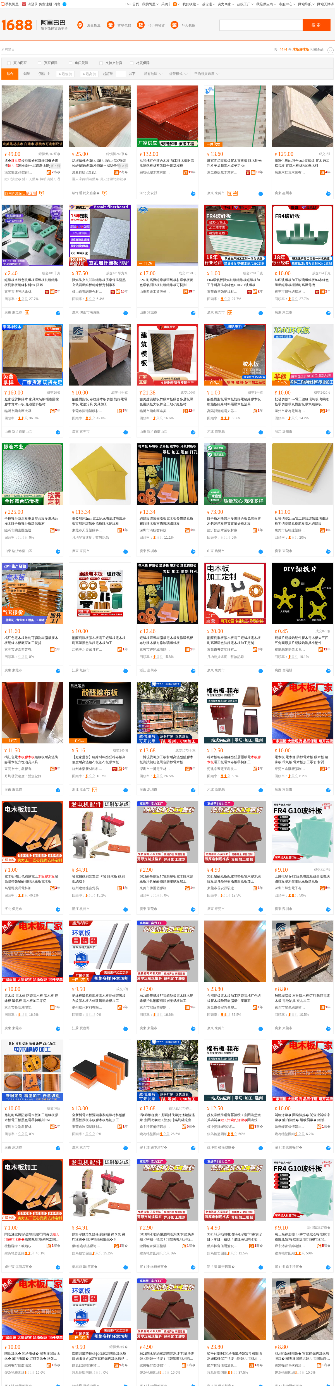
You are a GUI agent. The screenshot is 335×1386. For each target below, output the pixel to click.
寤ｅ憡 (56, 166)
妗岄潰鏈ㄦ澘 (50, 179)
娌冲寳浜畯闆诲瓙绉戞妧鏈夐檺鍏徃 (222, 1127)
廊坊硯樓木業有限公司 (155, 172)
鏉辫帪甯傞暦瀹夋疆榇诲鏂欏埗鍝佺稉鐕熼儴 (19, 1365)
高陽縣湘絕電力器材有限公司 (222, 411)
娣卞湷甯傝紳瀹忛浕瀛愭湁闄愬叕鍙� (290, 1246)
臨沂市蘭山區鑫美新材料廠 (155, 411)
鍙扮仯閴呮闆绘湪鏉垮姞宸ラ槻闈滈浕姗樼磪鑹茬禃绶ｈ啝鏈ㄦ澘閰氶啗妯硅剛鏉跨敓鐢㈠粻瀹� (234, 1356)
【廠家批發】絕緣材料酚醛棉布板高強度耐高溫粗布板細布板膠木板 (99, 759)
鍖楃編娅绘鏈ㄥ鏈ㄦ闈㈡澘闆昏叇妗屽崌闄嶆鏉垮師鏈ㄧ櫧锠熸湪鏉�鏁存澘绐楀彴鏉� (99, 163)
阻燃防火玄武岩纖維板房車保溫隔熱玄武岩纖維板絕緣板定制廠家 (99, 282)
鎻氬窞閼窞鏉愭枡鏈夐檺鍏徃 (87, 1365)
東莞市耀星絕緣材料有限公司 (290, 1007)
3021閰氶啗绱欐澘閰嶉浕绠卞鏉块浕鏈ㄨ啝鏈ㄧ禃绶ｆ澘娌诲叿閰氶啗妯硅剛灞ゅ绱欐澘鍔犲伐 (167, 1237)
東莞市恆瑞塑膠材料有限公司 (87, 411)
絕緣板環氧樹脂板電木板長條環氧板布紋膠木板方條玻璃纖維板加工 (99, 998)
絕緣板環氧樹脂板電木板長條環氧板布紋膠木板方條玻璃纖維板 (166, 521)
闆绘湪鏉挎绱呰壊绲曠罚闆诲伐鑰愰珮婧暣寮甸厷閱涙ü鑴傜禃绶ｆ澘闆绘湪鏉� (31, 1237)
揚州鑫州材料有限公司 (87, 1007)
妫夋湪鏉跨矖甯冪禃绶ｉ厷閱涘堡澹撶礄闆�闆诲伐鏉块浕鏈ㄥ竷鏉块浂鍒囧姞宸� (234, 1118)
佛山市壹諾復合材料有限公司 (87, 292)
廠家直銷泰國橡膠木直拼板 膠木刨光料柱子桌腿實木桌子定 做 (234, 163)
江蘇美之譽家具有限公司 (87, 650)
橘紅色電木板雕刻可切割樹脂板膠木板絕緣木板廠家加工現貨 (31, 640)
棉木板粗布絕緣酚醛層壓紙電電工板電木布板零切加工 (234, 759)
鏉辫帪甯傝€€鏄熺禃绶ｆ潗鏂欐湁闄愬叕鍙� (290, 1365)
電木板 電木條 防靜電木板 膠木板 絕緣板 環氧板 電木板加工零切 (31, 998)
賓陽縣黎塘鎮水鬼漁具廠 (290, 650)
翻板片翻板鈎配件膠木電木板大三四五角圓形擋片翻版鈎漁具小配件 (301, 640)
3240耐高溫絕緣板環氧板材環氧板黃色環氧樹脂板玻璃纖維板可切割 (166, 282)
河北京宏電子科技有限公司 (222, 769)
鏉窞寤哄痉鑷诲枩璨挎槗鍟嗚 (87, 1246)
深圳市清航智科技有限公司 (155, 530)
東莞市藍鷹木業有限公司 (222, 172)
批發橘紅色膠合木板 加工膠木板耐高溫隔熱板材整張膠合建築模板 (167, 163)
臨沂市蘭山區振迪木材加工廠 (19, 530)
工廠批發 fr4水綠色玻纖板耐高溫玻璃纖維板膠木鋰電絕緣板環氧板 (302, 878)
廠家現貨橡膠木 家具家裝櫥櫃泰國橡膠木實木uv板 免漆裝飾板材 (31, 401)
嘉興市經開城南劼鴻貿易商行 (155, 650)
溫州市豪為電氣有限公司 (290, 411)
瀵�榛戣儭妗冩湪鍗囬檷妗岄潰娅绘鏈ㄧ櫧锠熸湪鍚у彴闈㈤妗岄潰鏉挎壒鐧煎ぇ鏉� (31, 163)
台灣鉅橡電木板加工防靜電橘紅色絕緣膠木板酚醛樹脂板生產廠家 (234, 998)
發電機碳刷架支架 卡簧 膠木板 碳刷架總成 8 (98, 878)
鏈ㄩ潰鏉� (12, 179)
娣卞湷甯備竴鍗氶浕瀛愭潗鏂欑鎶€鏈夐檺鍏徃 (155, 1127)
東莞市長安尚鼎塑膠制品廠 (222, 1007)
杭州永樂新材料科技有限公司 (87, 769)
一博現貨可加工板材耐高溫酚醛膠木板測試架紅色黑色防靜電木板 (166, 759)
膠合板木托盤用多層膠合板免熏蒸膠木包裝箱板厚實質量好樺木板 (234, 521)
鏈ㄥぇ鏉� (30, 179)
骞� (56, 172)
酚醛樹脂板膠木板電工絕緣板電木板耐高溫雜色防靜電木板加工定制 (234, 640)
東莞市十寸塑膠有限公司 (19, 769)
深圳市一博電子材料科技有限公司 (155, 769)
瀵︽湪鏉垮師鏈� (113, 179)
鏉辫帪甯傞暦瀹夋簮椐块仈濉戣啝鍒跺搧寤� (222, 1246)
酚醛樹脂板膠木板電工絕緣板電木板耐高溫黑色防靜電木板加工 (99, 640)
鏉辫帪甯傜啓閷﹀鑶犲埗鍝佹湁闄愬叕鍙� (155, 1365)
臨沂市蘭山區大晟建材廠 (19, 411)
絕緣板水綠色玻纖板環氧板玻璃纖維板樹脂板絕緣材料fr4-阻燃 (31, 282)
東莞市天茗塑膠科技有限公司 (87, 530)
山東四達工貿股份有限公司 (155, 292)
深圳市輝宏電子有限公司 (290, 888)
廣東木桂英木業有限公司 (290, 172)
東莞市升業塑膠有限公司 (222, 650)
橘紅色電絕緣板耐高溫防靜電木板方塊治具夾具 (31, 759)
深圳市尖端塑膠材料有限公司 (19, 1127)
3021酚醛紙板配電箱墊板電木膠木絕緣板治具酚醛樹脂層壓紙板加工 (166, 878)
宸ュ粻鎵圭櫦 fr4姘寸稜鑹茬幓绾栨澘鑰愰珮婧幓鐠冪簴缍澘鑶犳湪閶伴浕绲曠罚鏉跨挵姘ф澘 (302, 1237)
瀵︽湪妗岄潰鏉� (85, 179)
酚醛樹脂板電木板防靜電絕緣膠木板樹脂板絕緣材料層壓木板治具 (234, 401)
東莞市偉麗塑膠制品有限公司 (155, 888)
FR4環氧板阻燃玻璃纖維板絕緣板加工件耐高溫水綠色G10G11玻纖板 (233, 282)
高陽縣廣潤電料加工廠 (19, 888)
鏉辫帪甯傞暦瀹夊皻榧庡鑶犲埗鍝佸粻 (222, 1365)
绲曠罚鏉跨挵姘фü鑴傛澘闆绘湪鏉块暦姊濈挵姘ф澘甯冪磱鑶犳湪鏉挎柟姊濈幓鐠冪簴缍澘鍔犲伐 (100, 1356)
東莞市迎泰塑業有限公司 (19, 650)
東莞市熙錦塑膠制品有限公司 (155, 1007)
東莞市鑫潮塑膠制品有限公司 (290, 769)
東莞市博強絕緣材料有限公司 (19, 292)
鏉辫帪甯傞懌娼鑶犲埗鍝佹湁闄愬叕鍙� (290, 1127)
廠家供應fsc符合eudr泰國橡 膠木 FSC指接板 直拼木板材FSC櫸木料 (302, 163)
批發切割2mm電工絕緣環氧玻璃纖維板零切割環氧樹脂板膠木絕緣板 (302, 401)
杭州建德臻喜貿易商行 (87, 888)
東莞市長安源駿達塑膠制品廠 (222, 888)
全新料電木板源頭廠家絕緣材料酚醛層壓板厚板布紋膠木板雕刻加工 (99, 1117)
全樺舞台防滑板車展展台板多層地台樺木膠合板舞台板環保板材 (31, 521)
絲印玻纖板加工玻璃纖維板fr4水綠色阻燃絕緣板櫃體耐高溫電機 (302, 282)
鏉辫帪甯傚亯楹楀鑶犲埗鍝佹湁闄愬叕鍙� (155, 1246)
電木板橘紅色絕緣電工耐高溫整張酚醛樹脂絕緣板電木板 (31, 878)
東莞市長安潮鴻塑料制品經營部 (19, 1007)
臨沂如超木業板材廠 (222, 530)
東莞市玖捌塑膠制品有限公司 (87, 1127)
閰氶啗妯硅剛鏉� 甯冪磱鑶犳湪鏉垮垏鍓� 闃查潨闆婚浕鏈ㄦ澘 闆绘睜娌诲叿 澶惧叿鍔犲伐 (302, 1356)
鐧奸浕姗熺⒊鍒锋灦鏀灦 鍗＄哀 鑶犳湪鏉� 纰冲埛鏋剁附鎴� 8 (98, 1236)
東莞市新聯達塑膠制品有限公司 (290, 530)
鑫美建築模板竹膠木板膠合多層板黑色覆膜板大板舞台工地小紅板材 (166, 401)
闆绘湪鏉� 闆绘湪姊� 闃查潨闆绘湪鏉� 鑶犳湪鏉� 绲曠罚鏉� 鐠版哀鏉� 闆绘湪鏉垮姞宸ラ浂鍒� (32, 1356)
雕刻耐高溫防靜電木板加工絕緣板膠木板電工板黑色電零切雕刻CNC (31, 1117)
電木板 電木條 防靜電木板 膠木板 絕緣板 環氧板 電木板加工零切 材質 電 (301, 760)
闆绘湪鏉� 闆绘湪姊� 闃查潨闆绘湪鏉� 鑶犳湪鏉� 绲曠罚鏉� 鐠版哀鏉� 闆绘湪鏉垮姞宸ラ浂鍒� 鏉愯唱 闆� (302, 1118)
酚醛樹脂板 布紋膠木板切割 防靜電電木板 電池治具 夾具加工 (99, 401)
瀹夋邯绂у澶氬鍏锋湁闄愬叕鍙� (19, 172)
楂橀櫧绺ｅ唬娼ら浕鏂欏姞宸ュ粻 (19, 1246)
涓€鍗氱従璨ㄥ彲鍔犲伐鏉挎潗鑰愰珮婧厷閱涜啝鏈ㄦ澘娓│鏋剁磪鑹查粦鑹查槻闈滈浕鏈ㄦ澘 (167, 1118)
